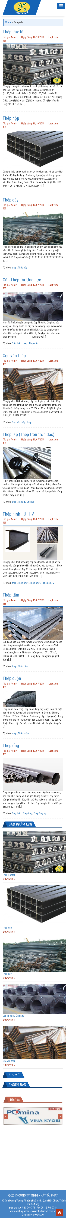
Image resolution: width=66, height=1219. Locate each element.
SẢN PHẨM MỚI (20, 824)
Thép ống (11, 745)
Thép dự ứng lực (26, 501)
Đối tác (15, 1098)
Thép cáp (33, 343)
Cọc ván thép (14, 355)
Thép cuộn (12, 678)
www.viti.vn (38, 1213)
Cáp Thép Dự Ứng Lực (22, 279)
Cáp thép (16, 343)
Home (8, 22)
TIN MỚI (15, 1075)
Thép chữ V (48, 582)
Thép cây (10, 200)
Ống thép (16, 813)
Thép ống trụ (40, 813)
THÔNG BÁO (17, 1084)
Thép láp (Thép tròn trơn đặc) (28, 434)
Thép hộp (11, 118)
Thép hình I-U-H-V (18, 514)
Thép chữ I (23, 582)
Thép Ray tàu (14, 31)
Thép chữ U (35, 582)
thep (14, 267)
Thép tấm (11, 595)
